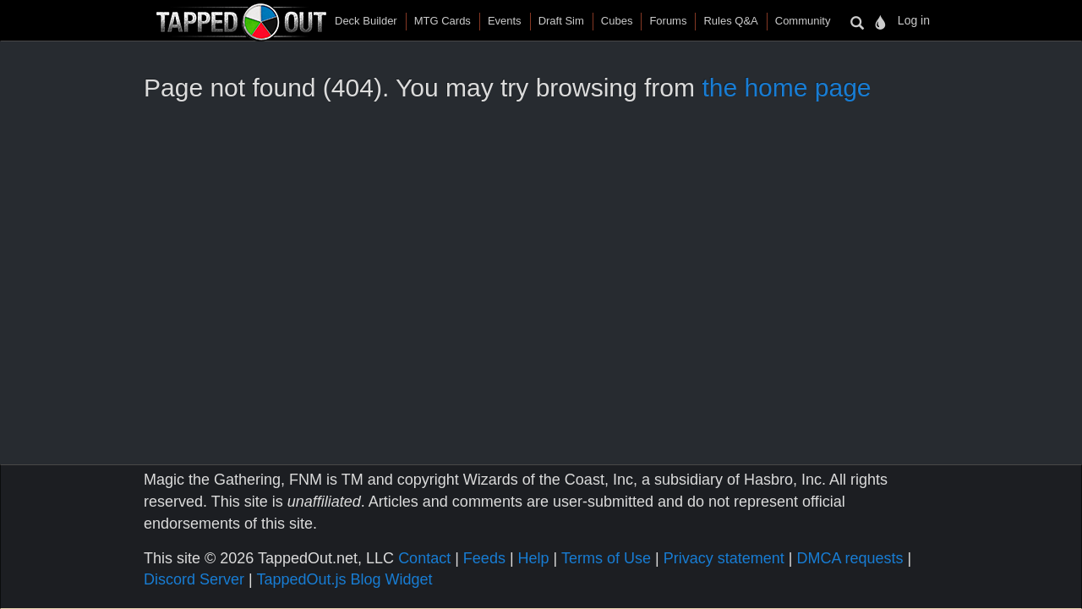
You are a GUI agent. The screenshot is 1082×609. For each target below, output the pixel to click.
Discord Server (194, 579)
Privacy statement (724, 558)
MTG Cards (442, 20)
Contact (424, 558)
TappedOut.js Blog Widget (344, 579)
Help (533, 558)
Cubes (617, 20)
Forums (667, 20)
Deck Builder (366, 20)
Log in (914, 20)
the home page (786, 88)
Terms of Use (606, 558)
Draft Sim (561, 20)
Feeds (484, 558)
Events (505, 20)
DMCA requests (849, 558)
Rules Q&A (730, 20)
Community (803, 20)
